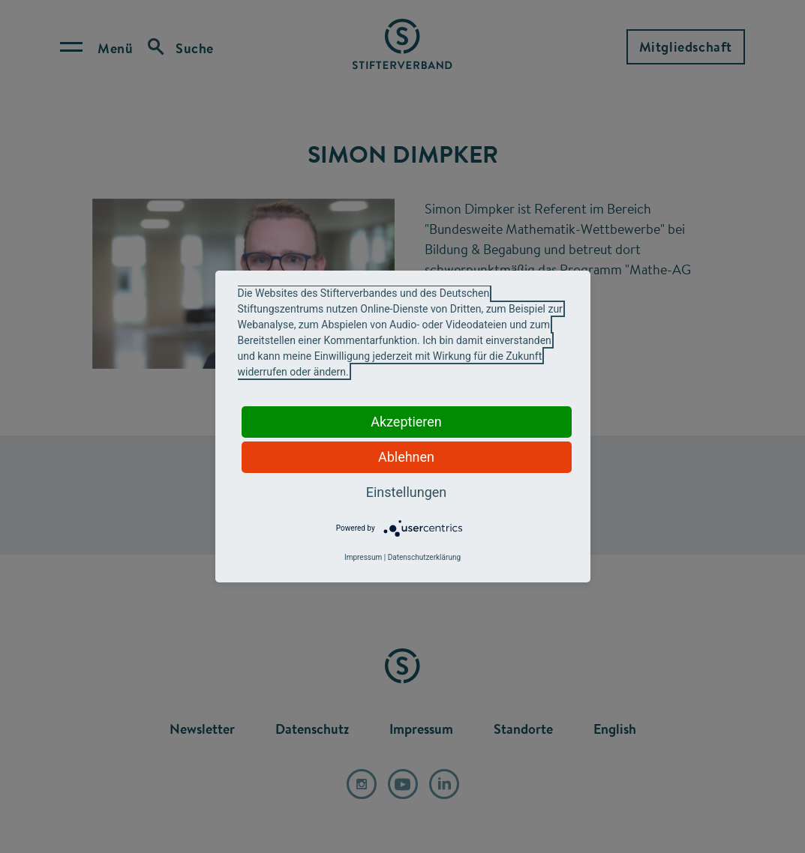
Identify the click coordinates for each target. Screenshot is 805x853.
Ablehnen (406, 457)
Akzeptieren (406, 421)
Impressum (363, 557)
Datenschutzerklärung (424, 557)
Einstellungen (406, 492)
